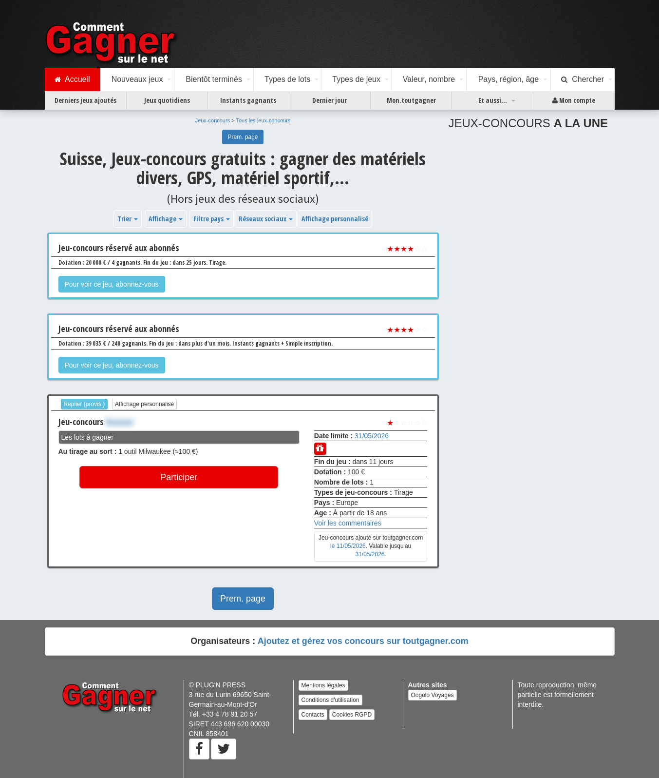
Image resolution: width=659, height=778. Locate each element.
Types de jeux (356, 79)
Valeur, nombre (429, 79)
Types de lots (287, 79)
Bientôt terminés (214, 79)
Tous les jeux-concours (263, 120)
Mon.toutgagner (411, 100)
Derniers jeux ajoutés (85, 100)
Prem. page (242, 137)
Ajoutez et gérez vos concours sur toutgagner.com (363, 641)
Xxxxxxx (119, 422)
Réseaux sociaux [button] (266, 218)
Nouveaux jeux (137, 79)
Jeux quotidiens (167, 100)
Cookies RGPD (352, 714)
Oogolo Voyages (432, 695)
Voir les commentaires (347, 523)
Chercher (582, 79)
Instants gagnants (248, 100)
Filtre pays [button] (211, 218)
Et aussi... (492, 100)
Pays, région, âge (508, 79)
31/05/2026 (372, 436)
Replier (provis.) (84, 404)
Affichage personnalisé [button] (334, 218)
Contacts (312, 714)
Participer (178, 477)
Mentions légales (323, 685)
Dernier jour (329, 100)
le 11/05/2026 (348, 546)
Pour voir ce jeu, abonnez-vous (112, 284)
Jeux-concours (212, 120)
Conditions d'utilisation (330, 700)
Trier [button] (127, 218)
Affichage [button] (166, 218)
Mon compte (573, 100)
